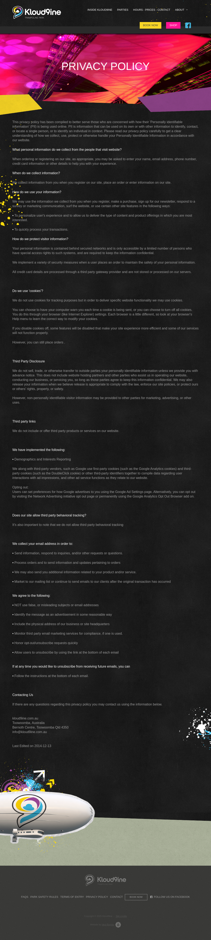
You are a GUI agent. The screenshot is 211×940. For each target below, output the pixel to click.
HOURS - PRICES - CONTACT (151, 9)
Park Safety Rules (44, 896)
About (182, 9)
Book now (136, 897)
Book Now (150, 25)
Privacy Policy (97, 896)
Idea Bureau (108, 924)
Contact (116, 896)
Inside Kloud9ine (100, 9)
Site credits (121, 916)
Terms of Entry (72, 896)
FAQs (24, 896)
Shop (173, 25)
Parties (122, 9)
